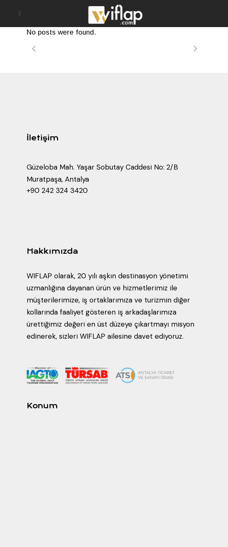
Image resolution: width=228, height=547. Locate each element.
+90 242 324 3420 (57, 190)
